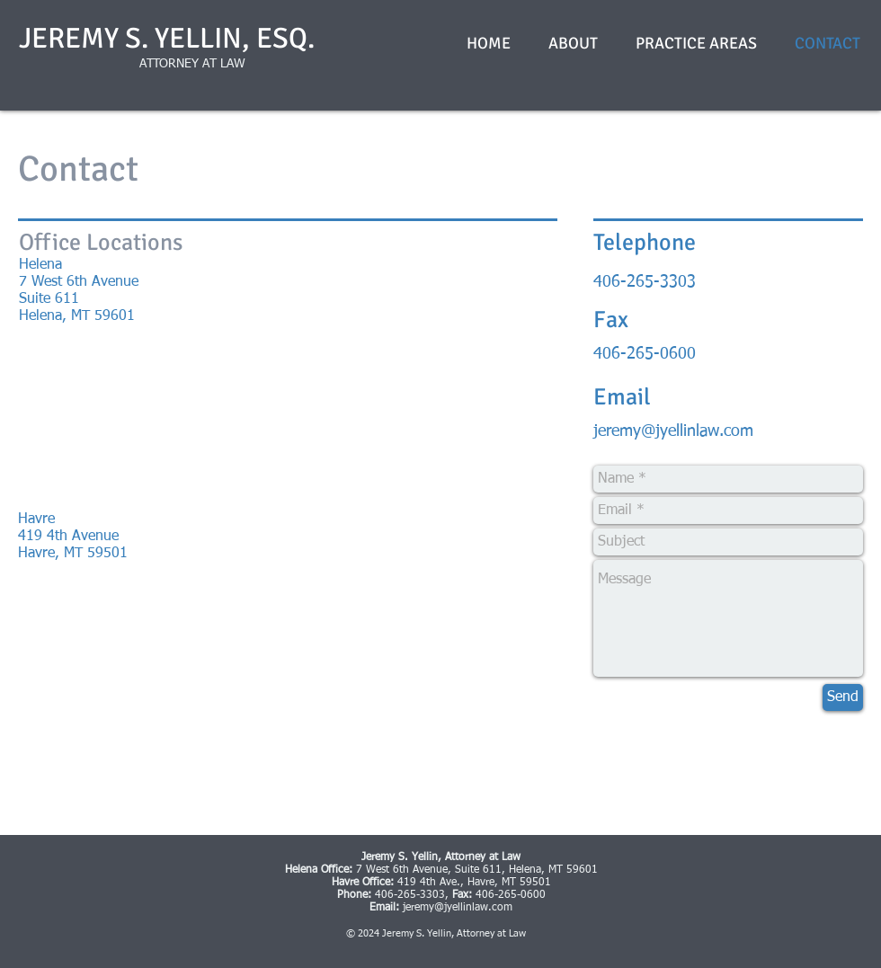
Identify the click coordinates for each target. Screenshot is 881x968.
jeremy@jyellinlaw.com (673, 431)
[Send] (843, 697)
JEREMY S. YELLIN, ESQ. (167, 38)
